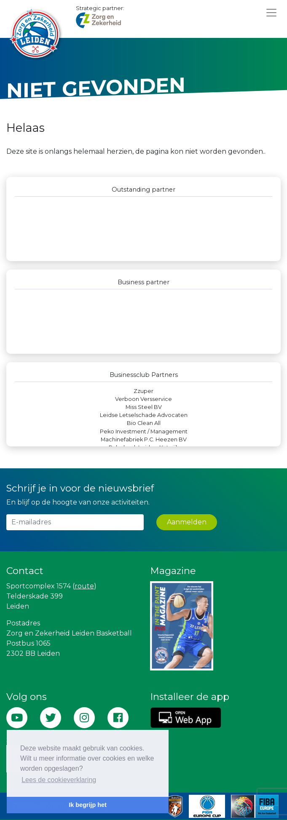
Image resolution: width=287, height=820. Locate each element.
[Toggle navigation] (271, 12)
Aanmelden (187, 522)
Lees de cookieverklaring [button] (58, 779)
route (84, 586)
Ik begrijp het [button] (88, 804)
